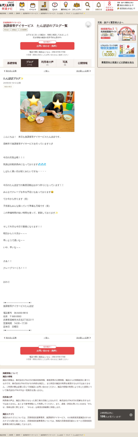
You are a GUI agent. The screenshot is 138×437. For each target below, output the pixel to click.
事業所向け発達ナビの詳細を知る (117, 62)
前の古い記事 (11, 71)
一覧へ (46, 71)
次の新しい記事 (82, 71)
